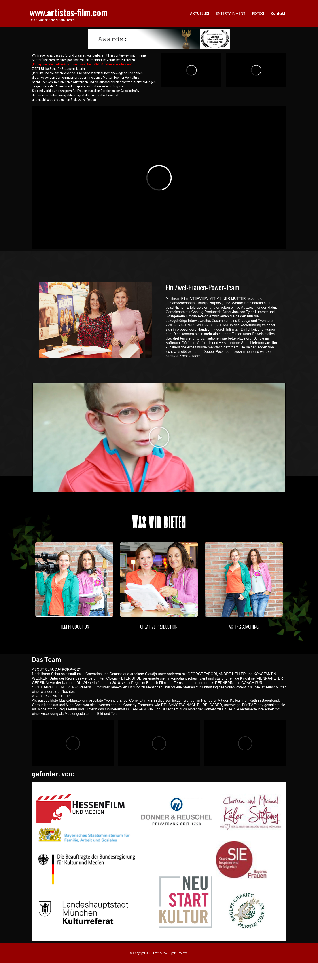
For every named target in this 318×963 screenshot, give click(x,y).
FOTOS (258, 13)
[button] (159, 437)
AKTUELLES (199, 13)
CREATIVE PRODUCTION (159, 626)
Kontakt (278, 13)
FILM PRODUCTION (74, 626)
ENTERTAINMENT (230, 13)
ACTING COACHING (244, 626)
